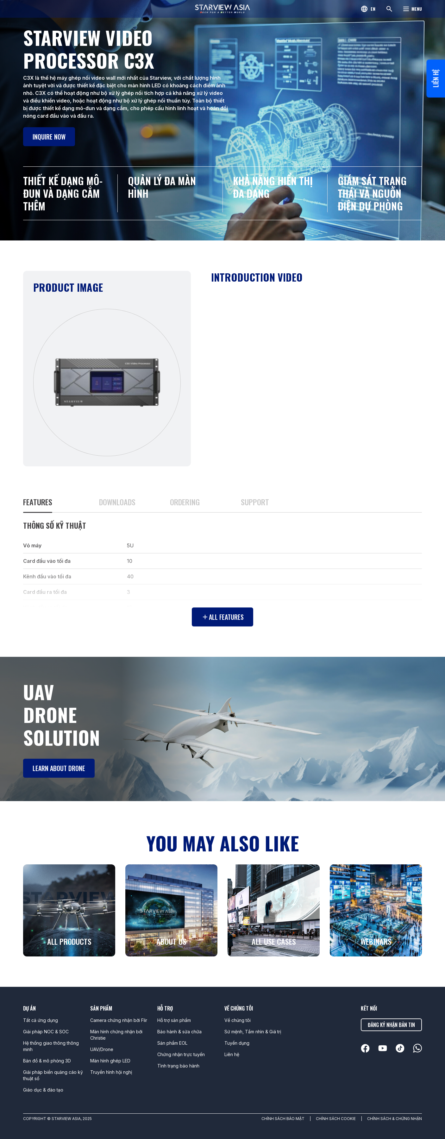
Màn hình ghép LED (110, 1060)
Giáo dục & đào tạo (43, 1089)
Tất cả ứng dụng (40, 1020)
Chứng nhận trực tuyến (181, 1054)
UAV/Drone (101, 1049)
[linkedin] (365, 1048)
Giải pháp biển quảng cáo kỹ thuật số (53, 1075)
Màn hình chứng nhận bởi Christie (116, 1035)
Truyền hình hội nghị (111, 1072)
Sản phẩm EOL (172, 1043)
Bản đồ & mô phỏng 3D (47, 1060)
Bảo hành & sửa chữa (179, 1031)
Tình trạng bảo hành (178, 1065)
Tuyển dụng (236, 1043)
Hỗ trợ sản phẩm (174, 1020)
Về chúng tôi (237, 1020)
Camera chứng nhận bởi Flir (118, 1020)
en (373, 8)
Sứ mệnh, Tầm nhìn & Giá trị (252, 1031)
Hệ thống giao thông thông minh (51, 1046)
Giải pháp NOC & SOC (46, 1031)
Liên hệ (435, 80)
